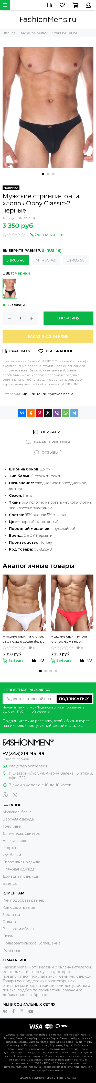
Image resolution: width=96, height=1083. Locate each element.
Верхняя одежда (18, 819)
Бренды (10, 883)
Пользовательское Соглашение (32, 943)
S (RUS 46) (15, 260)
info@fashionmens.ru (28, 766)
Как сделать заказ (19, 907)
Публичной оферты (33, 711)
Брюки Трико (15, 840)
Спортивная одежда (21, 862)
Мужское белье (60, 394)
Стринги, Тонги (34, 394)
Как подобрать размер (24, 900)
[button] (43, 174)
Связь (8, 936)
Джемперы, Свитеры (21, 833)
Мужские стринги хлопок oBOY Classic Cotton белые (24, 638)
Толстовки (12, 826)
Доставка (11, 914)
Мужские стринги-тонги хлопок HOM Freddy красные (70, 639)
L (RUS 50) (76, 260)
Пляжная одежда (19, 869)
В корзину (68, 318)
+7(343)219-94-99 (24, 753)
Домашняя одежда (20, 876)
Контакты (11, 950)
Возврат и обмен (18, 929)
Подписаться (74, 698)
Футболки (12, 855)
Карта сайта (66, 1077)
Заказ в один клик (48, 336)
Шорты (9, 847)
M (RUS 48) (46, 260)
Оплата (9, 921)
